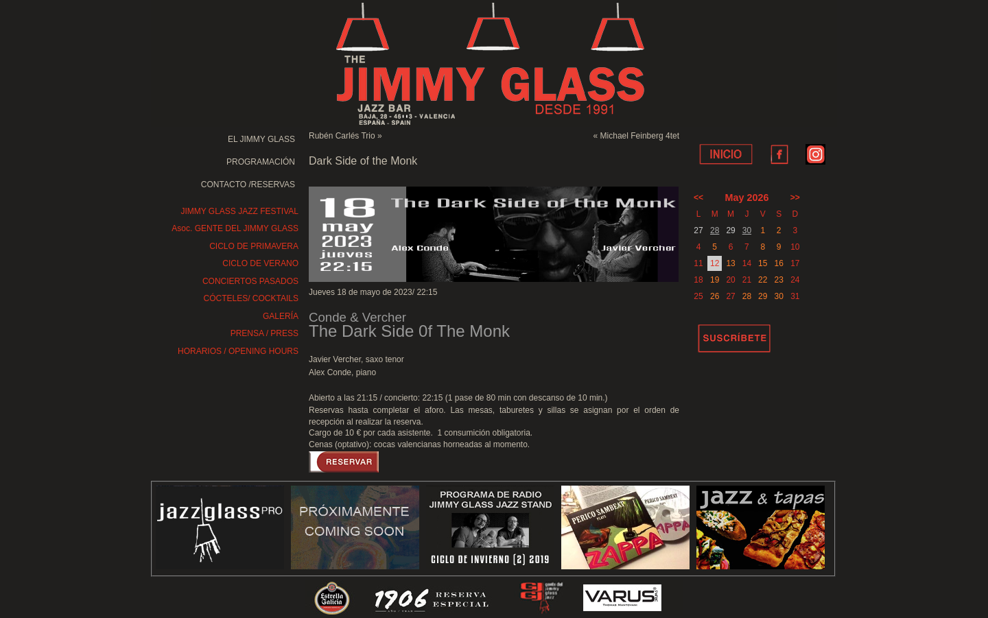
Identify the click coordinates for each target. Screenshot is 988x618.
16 (778, 263)
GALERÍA (280, 316)
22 (762, 280)
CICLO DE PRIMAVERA (253, 246)
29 (762, 296)
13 (730, 263)
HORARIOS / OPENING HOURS (238, 351)
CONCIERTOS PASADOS (250, 281)
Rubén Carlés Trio (342, 136)
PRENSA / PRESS (264, 333)
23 (778, 280)
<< (698, 197)
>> (795, 197)
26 (714, 296)
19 (714, 280)
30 (746, 230)
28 (714, 230)
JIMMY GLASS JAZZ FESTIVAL (239, 211)
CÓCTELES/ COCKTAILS (251, 298)
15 (762, 263)
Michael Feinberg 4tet (639, 136)
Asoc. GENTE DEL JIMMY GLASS (235, 228)
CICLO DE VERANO (260, 263)
